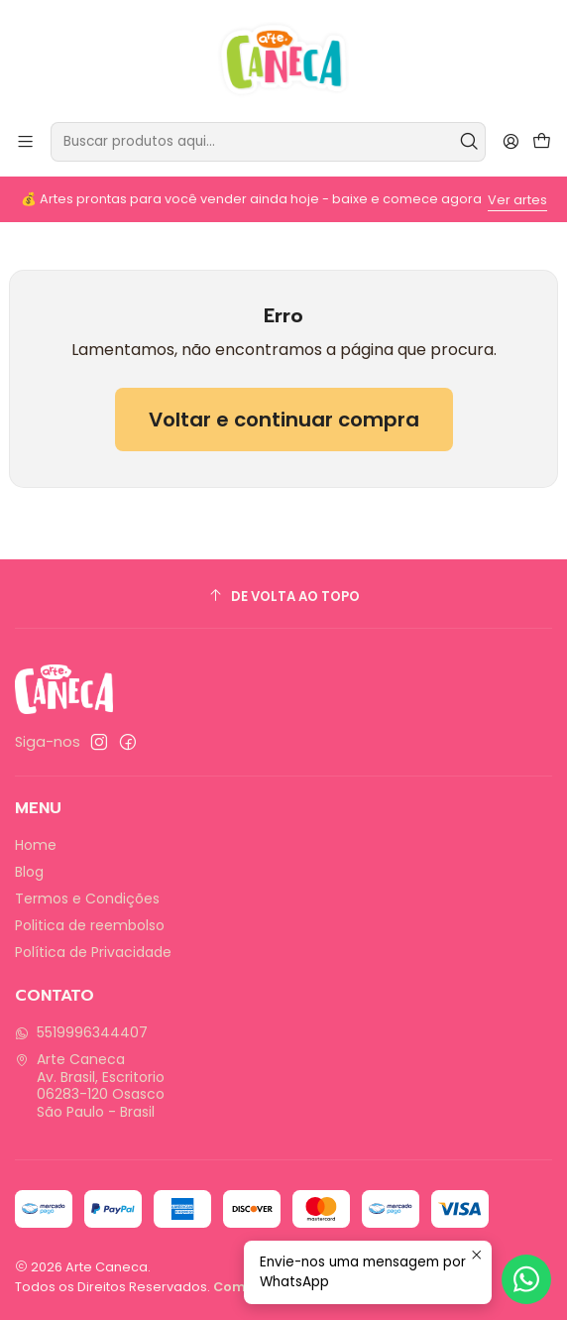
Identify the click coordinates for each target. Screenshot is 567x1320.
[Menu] (25, 141)
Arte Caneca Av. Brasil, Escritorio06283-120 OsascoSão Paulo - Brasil (90, 1085)
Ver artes (517, 199)
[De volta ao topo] (283, 596)
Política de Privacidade (93, 952)
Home (36, 845)
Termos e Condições (87, 898)
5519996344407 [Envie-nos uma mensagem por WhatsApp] (81, 1032)
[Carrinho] (541, 142)
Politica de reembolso (90, 925)
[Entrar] (511, 141)
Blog (29, 872)
